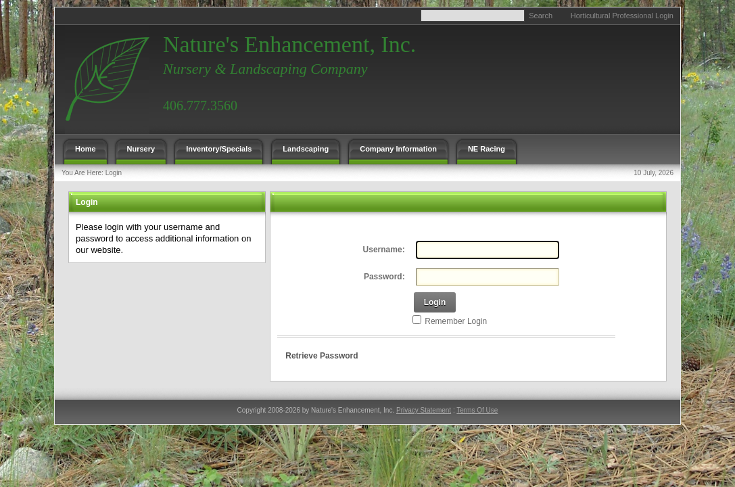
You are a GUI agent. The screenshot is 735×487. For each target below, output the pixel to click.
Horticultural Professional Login (622, 15)
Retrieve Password (321, 356)
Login (113, 173)
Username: (384, 249)
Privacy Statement (423, 410)
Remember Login (456, 321)
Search (540, 15)
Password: (384, 276)
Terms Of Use (477, 410)
